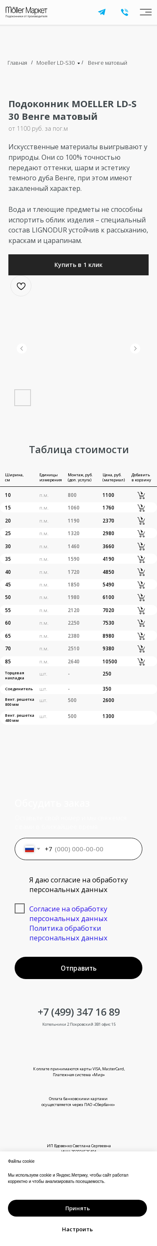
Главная (17, 62)
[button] (78, 264)
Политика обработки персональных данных (68, 932)
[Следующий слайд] (135, 348)
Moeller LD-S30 (55, 62)
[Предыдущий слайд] (22, 348)
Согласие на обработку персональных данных (68, 913)
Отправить (79, 968)
